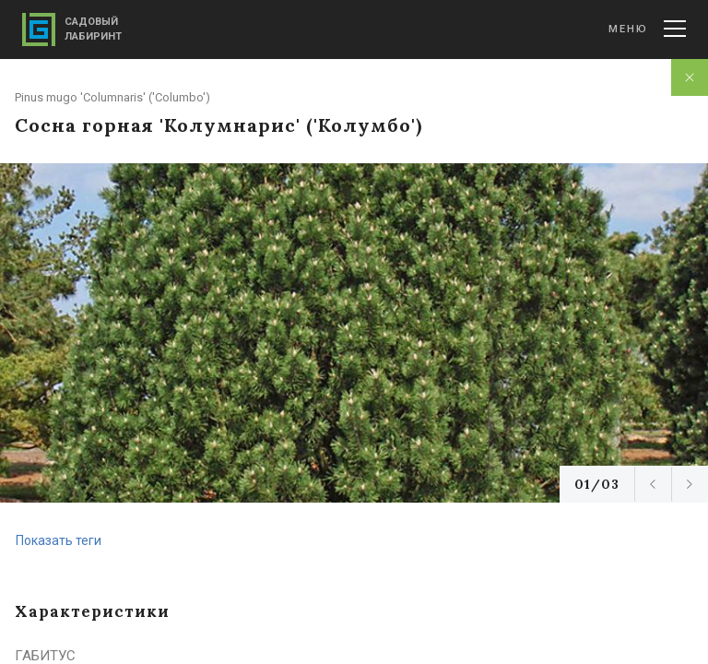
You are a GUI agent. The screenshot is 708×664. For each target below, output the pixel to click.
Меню (647, 28)
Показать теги (58, 540)
